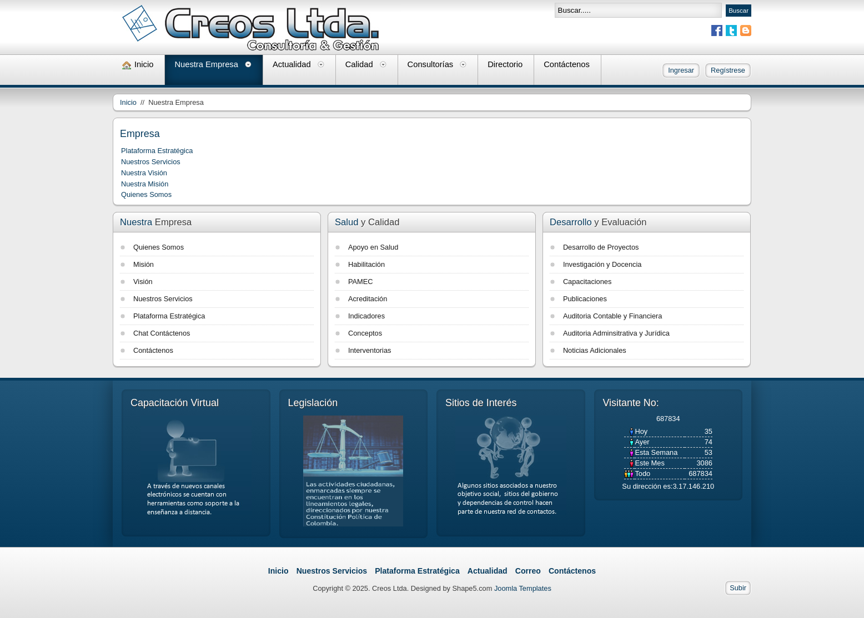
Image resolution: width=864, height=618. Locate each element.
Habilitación (366, 264)
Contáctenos (567, 64)
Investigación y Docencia (602, 264)
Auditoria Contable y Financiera (612, 316)
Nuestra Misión (144, 184)
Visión (143, 281)
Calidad (359, 64)
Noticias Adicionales (594, 350)
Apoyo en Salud (373, 247)
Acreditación (367, 299)
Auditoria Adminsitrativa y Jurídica (616, 333)
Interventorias (369, 350)
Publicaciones (585, 299)
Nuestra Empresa (206, 64)
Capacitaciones (587, 281)
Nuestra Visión (144, 173)
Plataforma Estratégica (157, 150)
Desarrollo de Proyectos (601, 247)
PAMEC (360, 281)
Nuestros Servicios (150, 162)
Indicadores (366, 316)
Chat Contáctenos (161, 333)
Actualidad (292, 64)
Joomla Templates (522, 588)
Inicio (143, 64)
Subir (738, 588)
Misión (143, 264)
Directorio (505, 64)
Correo (528, 570)
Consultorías (431, 64)
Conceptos (365, 333)
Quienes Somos (146, 194)
